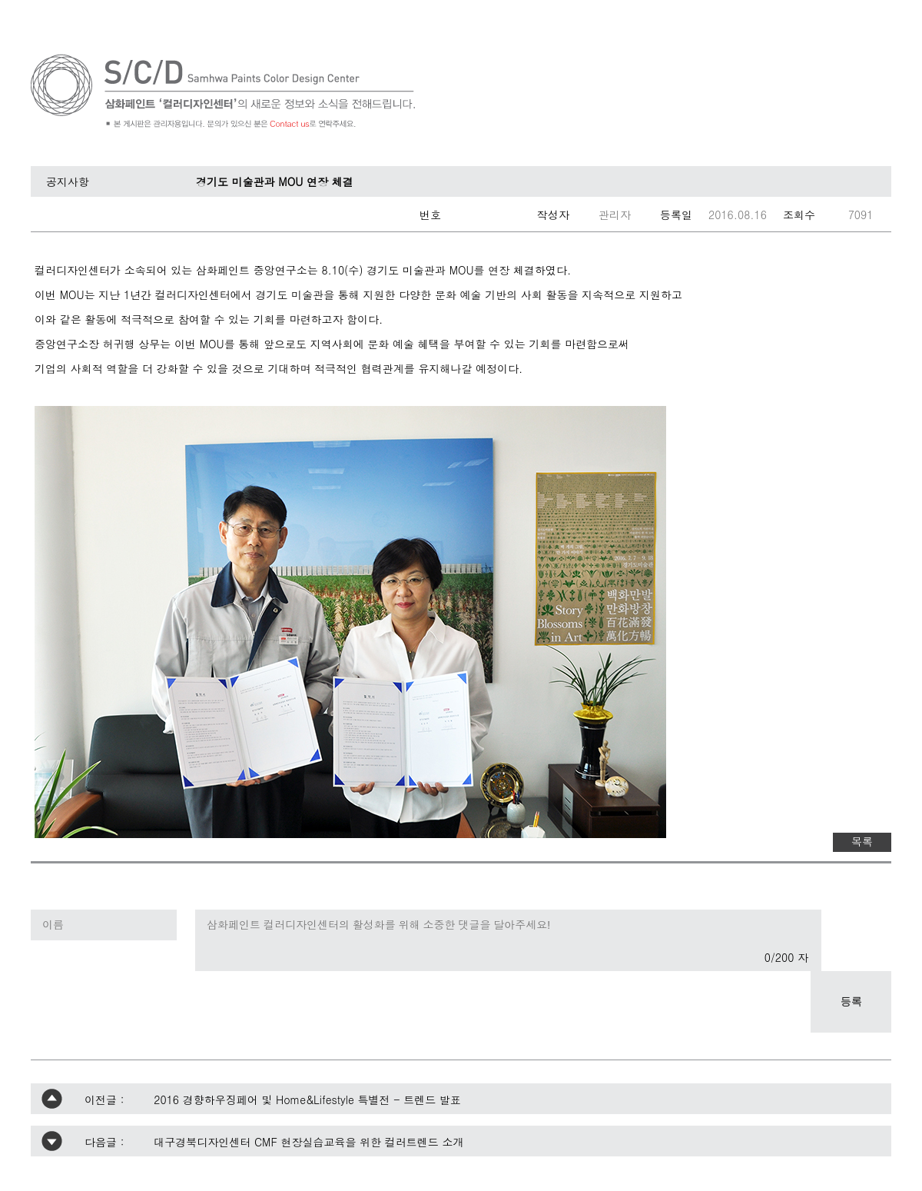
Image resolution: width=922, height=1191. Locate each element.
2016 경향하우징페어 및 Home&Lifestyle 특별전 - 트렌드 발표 (307, 1099)
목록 (862, 841)
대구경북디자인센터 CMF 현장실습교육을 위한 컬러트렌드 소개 (308, 1141)
